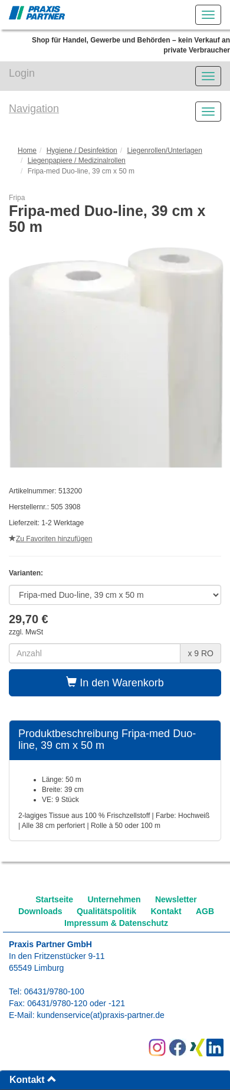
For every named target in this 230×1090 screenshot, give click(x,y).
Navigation (34, 108)
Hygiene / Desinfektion (82, 150)
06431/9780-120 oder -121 (76, 1003)
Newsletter (176, 899)
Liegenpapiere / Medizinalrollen (77, 160)
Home (27, 150)
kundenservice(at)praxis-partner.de (100, 1015)
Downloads (40, 911)
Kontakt (165, 911)
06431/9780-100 (54, 991)
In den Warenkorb (114, 682)
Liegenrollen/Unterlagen (164, 150)
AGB (205, 911)
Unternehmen (113, 899)
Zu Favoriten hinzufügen (50, 539)
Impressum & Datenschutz (116, 923)
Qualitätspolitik (106, 911)
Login (22, 73)
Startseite (54, 899)
